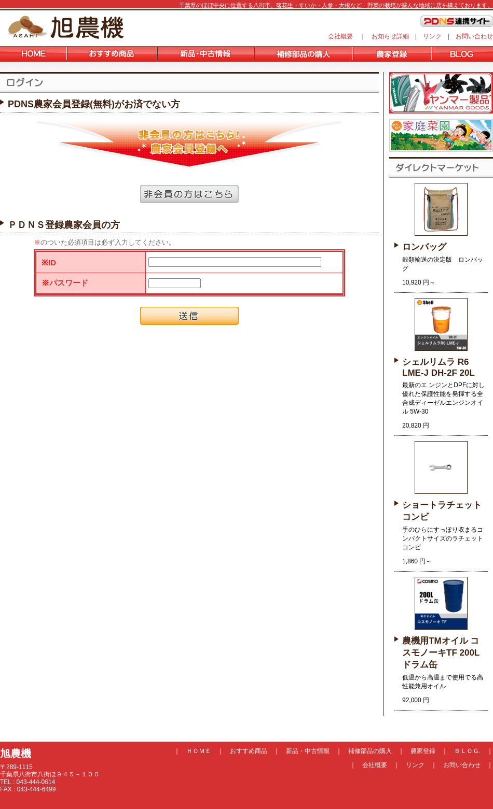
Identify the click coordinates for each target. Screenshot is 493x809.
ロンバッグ (424, 247)
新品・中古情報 (308, 751)
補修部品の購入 (370, 751)
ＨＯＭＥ (198, 751)
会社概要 (340, 36)
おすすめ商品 (248, 751)
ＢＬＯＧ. (467, 751)
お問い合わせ (474, 36)
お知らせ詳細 (390, 36)
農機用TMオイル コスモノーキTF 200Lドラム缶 (441, 653)
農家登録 (422, 751)
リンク (432, 36)
